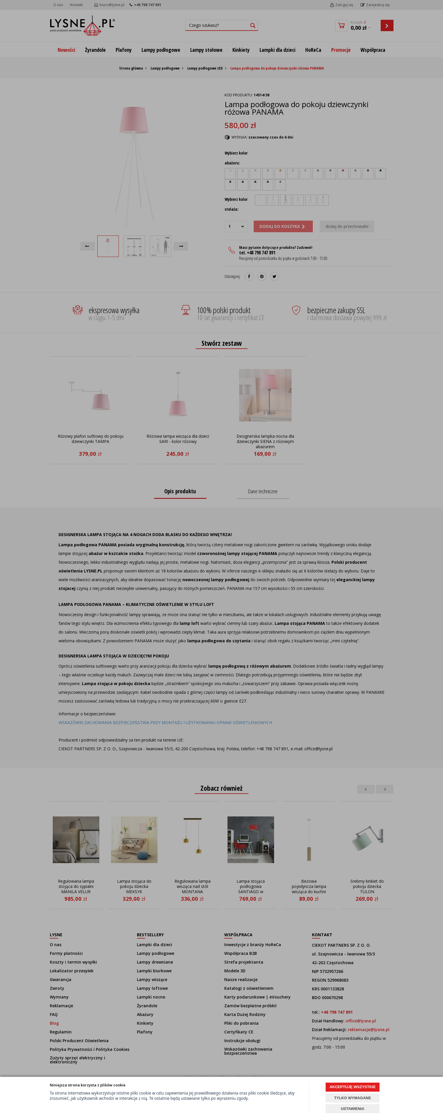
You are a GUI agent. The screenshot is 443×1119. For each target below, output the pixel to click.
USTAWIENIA (352, 1108)
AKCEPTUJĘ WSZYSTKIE (352, 1087)
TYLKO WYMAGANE (352, 1098)
